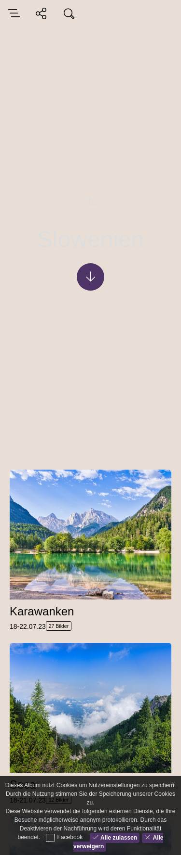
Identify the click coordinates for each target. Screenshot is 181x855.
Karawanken (42, 611)
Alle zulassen (118, 837)
